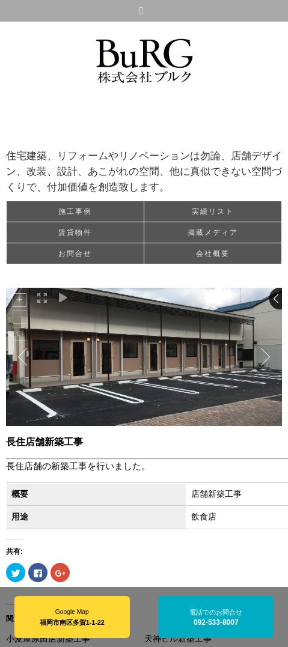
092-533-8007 (216, 622)
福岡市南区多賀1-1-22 (72, 622)
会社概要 (213, 253)
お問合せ (75, 253)
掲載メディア (213, 232)
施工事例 (75, 211)
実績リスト (213, 211)
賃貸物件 (75, 232)
